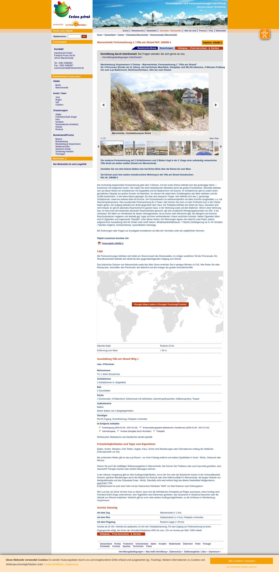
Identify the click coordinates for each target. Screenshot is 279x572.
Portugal (207, 544)
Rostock (59, 129)
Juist (57, 97)
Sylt (57, 102)
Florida (117, 544)
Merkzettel (221, 30)
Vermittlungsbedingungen (131, 551)
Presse (202, 30)
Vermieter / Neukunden (171, 30)
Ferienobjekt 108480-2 (112, 243)
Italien (153, 544)
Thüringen (60, 154)
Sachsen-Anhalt (63, 149)
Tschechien (138, 546)
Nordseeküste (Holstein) (66, 124)
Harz (57, 119)
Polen (198, 544)
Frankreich (128, 544)
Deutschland (106, 544)
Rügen (58, 100)
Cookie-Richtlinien (54, 564)
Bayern (58, 139)
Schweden (105, 546)
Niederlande (175, 544)
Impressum (214, 551)
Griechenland (141, 544)
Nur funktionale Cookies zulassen (241, 567)
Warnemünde (61, 87)
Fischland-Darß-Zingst (66, 117)
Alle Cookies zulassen (241, 560)
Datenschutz (175, 551)
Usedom (59, 105)
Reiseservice (138, 30)
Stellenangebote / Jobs (195, 551)
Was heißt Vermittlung (156, 551)
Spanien (126, 546)
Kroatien (163, 544)
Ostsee (58, 127)
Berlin (58, 85)
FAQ (211, 30)
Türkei (149, 546)
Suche (126, 30)
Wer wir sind (190, 30)
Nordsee (59, 122)
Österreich (188, 544)
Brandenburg (61, 141)
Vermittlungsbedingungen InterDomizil (122, 57)
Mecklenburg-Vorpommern (68, 144)
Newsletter (152, 30)
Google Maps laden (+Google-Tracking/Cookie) (160, 304)
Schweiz (116, 546)
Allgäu (58, 114)
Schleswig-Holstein (64, 151)
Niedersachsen (62, 146)
